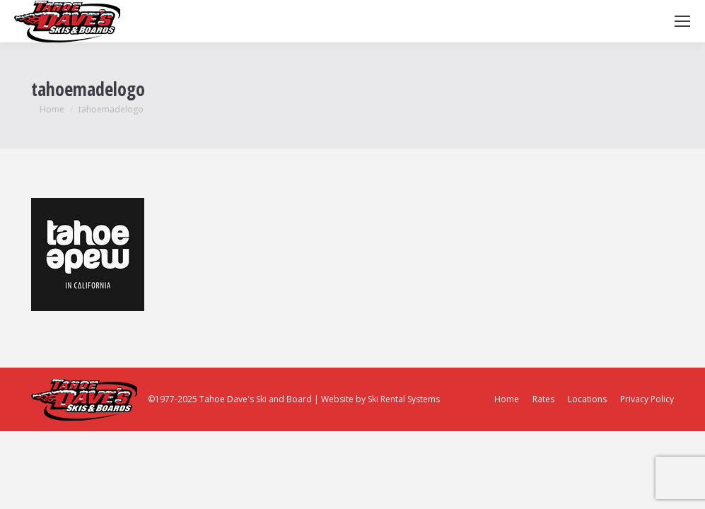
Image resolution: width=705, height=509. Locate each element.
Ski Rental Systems (404, 399)
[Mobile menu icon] (682, 21)
